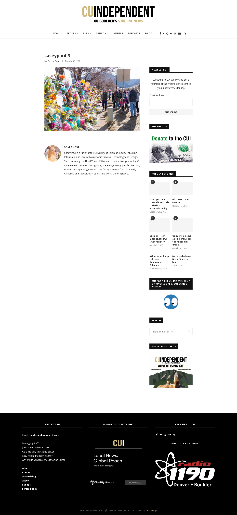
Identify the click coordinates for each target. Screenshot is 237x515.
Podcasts (134, 33)
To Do (148, 33)
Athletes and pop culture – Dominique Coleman (159, 261)
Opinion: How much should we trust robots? (158, 238)
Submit (26, 484)
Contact (27, 472)
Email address (156, 95)
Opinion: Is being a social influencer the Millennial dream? (182, 240)
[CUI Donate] (171, 135)
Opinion (101, 33)
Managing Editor (45, 451)
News (56, 33)
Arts (86, 33)
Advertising (29, 476)
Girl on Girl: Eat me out (180, 201)
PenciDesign (151, 510)
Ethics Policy (29, 488)
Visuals (118, 33)
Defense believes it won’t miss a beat (181, 259)
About (25, 468)
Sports (71, 33)
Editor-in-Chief (42, 447)
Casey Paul (53, 61)
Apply (25, 480)
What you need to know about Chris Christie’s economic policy (159, 204)
